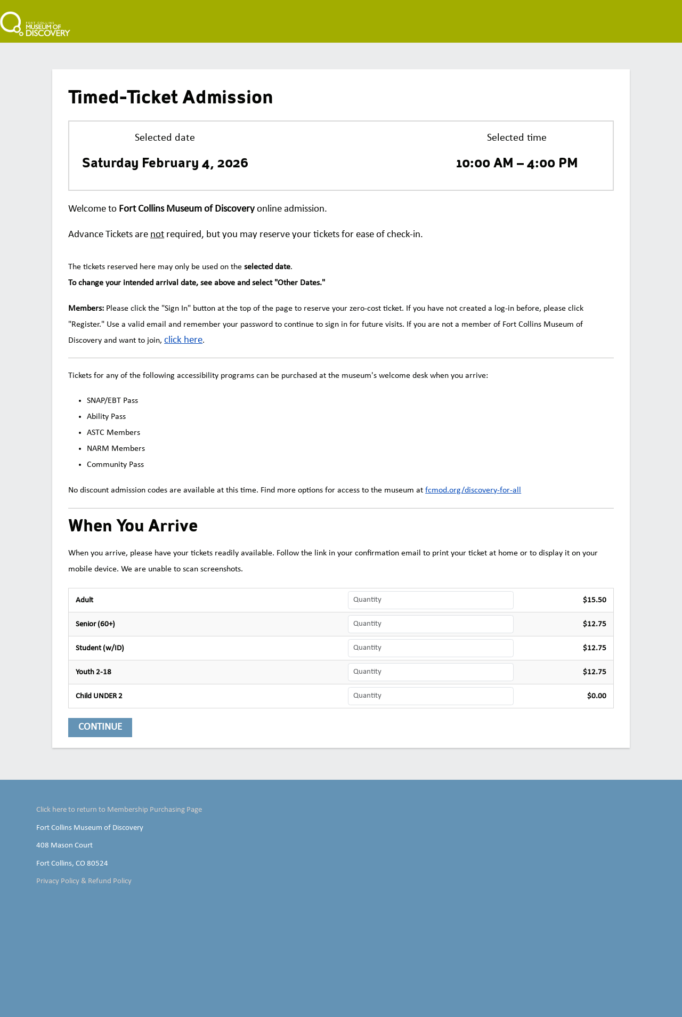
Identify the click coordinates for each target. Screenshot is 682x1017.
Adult (84, 600)
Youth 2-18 (93, 672)
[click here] (183, 340)
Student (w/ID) (100, 648)
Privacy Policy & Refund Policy (84, 881)
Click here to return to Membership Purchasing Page (119, 809)
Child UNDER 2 (99, 696)
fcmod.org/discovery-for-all (473, 490)
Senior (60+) (95, 624)
